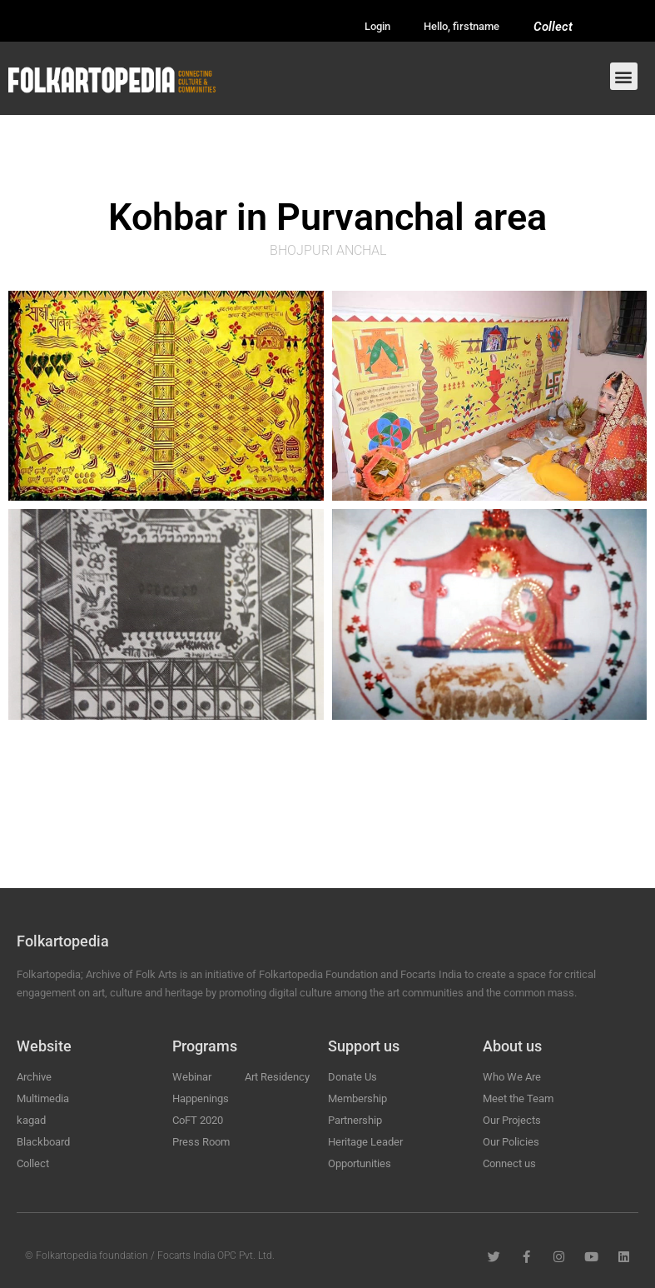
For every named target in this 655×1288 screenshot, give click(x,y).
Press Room (201, 1142)
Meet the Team (518, 1098)
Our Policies (511, 1142)
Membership (357, 1098)
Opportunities (359, 1163)
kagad (31, 1120)
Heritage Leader (365, 1142)
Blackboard (43, 1142)
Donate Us (352, 1077)
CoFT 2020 (197, 1120)
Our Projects (512, 1120)
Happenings (200, 1098)
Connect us (509, 1163)
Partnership (355, 1120)
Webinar (191, 1077)
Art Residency (277, 1077)
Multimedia (43, 1098)
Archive (34, 1077)
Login (377, 26)
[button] (624, 76)
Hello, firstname (461, 26)
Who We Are (512, 1077)
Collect (553, 26)
